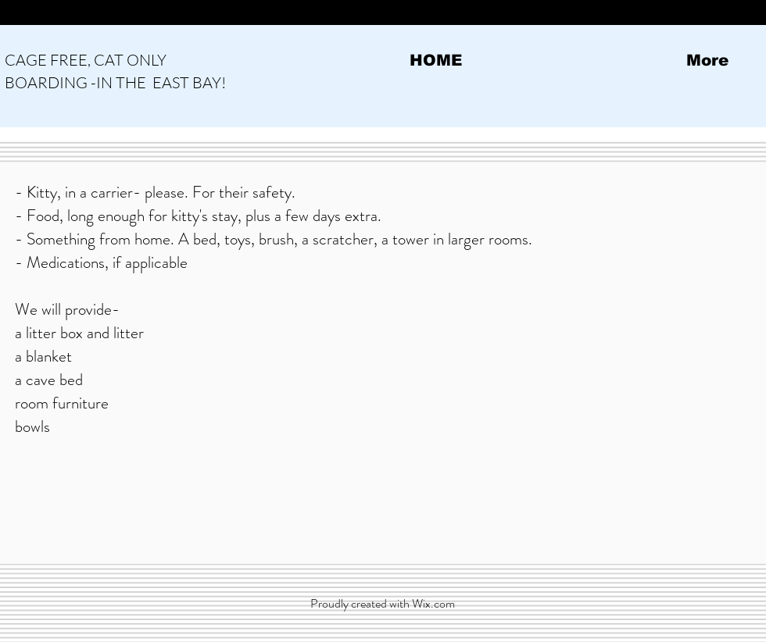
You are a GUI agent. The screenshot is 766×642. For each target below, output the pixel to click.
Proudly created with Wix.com (382, 603)
